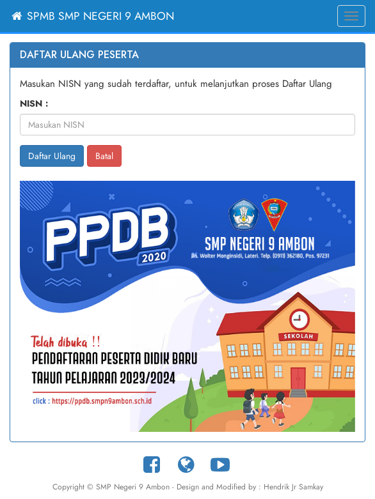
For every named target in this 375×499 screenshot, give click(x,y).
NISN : (34, 104)
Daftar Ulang (52, 156)
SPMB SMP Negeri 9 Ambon (92, 16)
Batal (104, 156)
